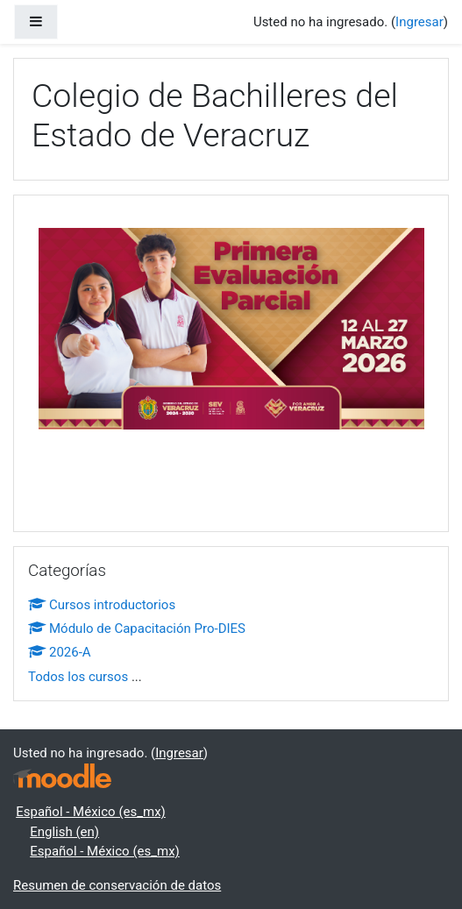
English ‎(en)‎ (64, 832)
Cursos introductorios (101, 605)
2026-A (59, 652)
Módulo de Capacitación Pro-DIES (136, 628)
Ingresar (419, 22)
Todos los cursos (78, 677)
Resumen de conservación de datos (117, 885)
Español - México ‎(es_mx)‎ (91, 812)
